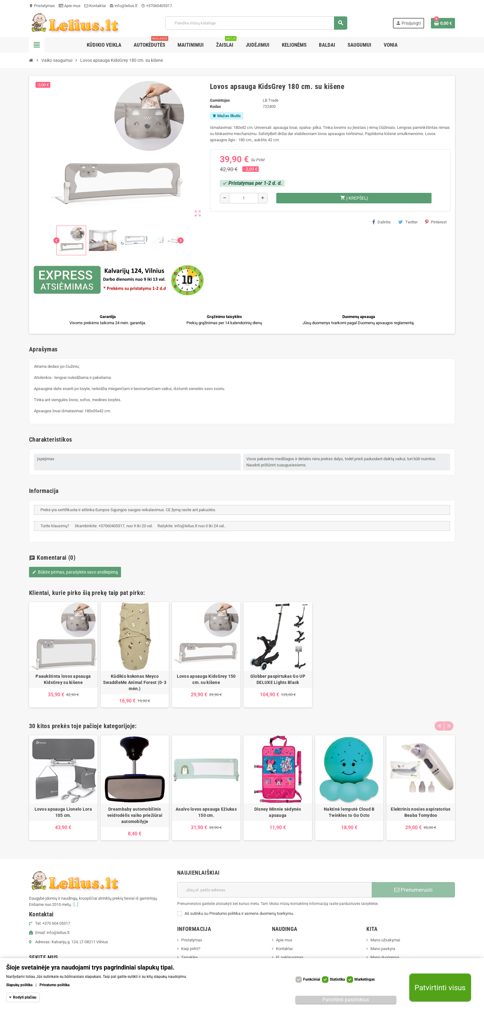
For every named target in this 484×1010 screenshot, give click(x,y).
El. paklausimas (289, 957)
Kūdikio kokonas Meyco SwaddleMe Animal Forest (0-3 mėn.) (134, 682)
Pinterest (436, 221)
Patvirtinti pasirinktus (346, 1000)
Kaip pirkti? (190, 948)
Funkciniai (311, 979)
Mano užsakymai (385, 940)
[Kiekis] (243, 198)
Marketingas (364, 979)
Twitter (408, 221)
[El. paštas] (274, 890)
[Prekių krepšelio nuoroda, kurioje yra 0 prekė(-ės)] (443, 23)
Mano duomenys (384, 957)
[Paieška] (256, 23)
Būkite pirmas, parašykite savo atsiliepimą (75, 572)
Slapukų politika (19, 985)
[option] (63, 654)
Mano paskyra (382, 948)
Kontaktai (95, 5)
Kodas (215, 106)
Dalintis (381, 221)
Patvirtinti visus (440, 987)
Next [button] (448, 724)
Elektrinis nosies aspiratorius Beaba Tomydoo (420, 812)
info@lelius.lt (123, 5)
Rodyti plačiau (24, 997)
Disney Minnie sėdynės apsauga (277, 812)
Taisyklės (189, 957)
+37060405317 (156, 5)
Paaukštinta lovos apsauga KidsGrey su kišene (63, 679)
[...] (75, 904)
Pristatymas (42, 5)
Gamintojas (220, 100)
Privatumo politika (54, 985)
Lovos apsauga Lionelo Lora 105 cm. (63, 812)
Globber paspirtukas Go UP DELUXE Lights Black (277, 679)
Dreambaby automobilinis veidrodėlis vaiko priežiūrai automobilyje (135, 815)
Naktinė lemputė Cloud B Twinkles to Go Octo (349, 812)
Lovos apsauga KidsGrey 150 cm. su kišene (206, 679)
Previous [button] (439, 724)
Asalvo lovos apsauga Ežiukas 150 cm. (206, 812)
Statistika (337, 979)
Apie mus (70, 5)
